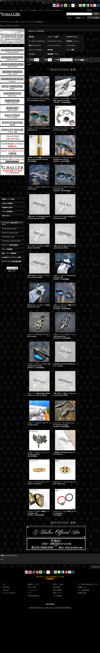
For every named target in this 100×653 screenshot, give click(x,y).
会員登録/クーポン (80, 17)
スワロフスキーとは (8, 237)
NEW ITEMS (6, 585)
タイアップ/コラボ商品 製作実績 (11, 261)
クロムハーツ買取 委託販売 (10, 245)
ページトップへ (95, 565)
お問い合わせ (6, 215)
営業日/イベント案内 (8, 199)
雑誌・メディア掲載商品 (9, 253)
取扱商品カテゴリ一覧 (33, 582)
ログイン (69, 17)
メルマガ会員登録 (7, 211)
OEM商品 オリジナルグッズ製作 (11, 257)
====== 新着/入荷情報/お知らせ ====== (88, 582)
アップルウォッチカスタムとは (11, 241)
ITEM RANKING (57, 585)
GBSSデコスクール (58, 591)
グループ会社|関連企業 (83, 588)
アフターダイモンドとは (9, 229)
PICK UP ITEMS (32, 585)
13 (71, 69)
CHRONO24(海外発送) (33, 594)
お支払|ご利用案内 (7, 203)
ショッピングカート (33, 588)
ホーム (4, 582)
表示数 (31, 59)
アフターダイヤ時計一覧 (9, 591)
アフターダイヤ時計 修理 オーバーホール (12, 223)
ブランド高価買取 (7, 249)
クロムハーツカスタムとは (10, 233)
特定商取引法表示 (7, 207)
